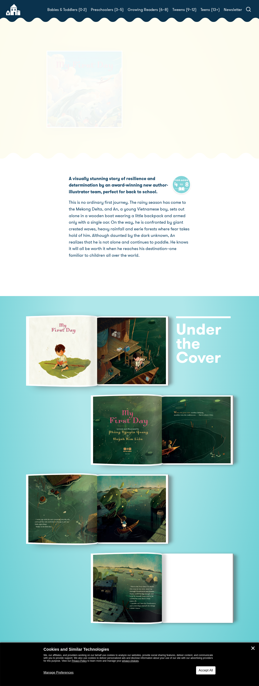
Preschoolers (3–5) (107, 9)
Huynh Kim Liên (147, 97)
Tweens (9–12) (184, 9)
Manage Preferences (59, 672)
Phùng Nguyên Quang (167, 92)
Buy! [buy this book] (142, 111)
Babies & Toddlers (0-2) (67, 9)
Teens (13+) (210, 9)
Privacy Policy (79, 660)
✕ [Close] (253, 648)
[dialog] (129, 664)
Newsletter (233, 9)
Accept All (206, 670)
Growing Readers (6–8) (148, 9)
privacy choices (130, 660)
